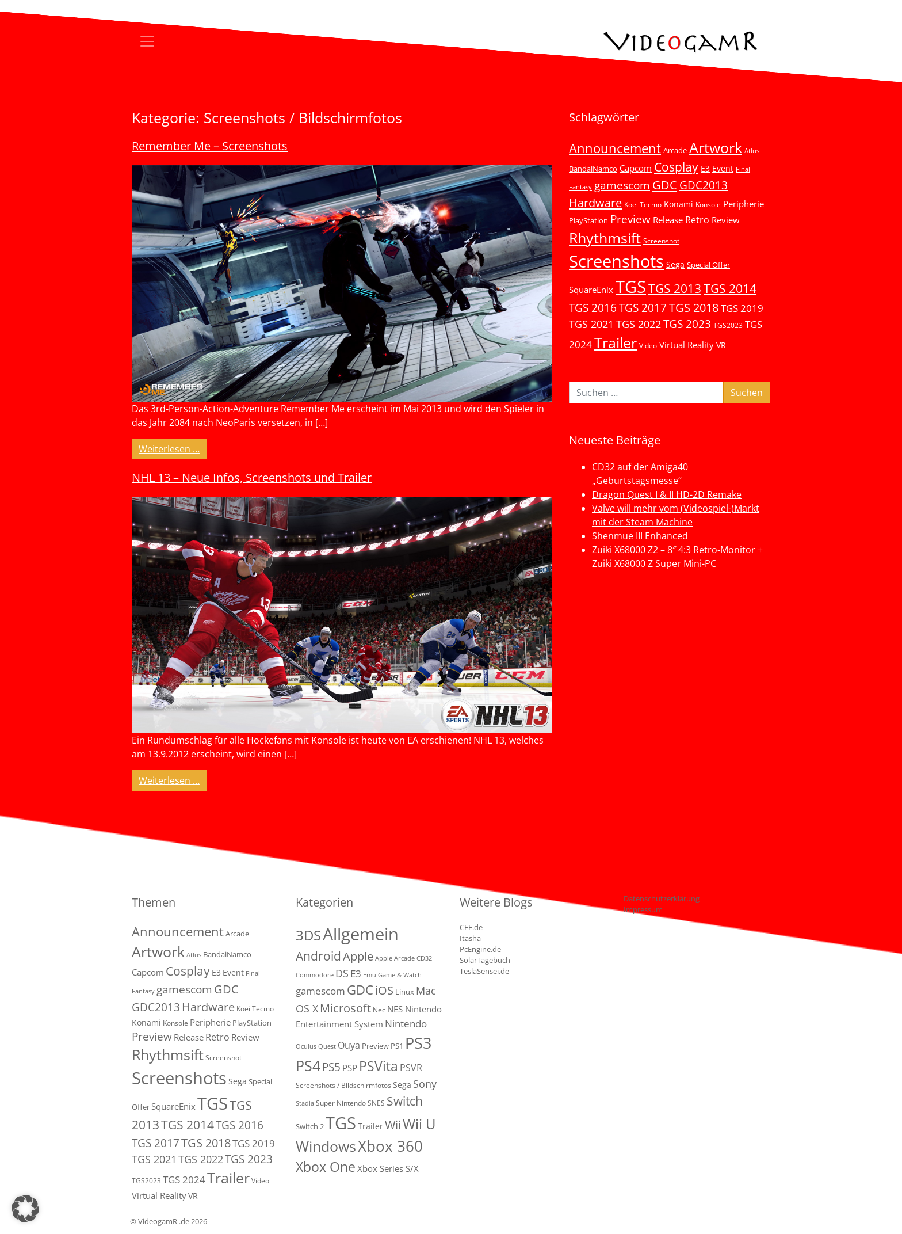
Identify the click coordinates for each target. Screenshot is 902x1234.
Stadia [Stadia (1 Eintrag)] (305, 1103)
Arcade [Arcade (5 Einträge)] (675, 150)
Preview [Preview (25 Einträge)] (630, 219)
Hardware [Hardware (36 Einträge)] (595, 203)
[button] (25, 1208)
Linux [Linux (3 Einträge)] (404, 992)
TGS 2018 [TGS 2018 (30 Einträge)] (693, 307)
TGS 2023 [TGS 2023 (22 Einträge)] (687, 324)
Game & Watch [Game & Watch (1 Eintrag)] (400, 975)
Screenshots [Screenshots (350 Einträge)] (616, 261)
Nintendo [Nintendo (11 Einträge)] (406, 1023)
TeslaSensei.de (484, 971)
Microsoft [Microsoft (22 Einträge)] (345, 1008)
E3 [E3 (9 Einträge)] (355, 973)
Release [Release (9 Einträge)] (668, 220)
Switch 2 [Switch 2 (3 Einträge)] (310, 1126)
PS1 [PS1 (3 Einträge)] (397, 1046)
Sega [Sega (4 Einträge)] (402, 1084)
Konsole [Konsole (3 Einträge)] (708, 204)
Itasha (470, 938)
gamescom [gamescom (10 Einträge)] (320, 990)
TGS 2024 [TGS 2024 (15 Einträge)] (184, 1179)
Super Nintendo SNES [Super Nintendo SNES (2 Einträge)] (350, 1103)
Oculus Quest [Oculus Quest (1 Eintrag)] (316, 1046)
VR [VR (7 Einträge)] (721, 345)
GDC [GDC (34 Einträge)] (664, 185)
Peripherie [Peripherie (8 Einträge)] (743, 204)
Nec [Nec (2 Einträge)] (379, 1010)
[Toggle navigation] (147, 41)
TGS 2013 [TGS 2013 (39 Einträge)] (674, 288)
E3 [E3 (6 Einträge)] (705, 168)
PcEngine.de (480, 949)
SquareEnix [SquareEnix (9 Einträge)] (591, 289)
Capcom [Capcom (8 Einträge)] (636, 168)
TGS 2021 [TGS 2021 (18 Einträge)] (591, 324)
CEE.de (471, 927)
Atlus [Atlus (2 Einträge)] (751, 151)
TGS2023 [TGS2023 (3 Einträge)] (728, 325)
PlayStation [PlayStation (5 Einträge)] (588, 220)
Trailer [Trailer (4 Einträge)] (370, 1126)
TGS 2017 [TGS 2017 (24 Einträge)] (643, 307)
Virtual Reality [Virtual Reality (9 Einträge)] (686, 345)
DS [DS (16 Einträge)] (342, 973)
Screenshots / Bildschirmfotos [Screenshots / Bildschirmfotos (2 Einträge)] (343, 1085)
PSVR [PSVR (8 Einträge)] (411, 1067)
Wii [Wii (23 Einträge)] (393, 1125)
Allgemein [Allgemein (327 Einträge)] (361, 934)
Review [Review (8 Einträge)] (726, 220)
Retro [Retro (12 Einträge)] (697, 220)
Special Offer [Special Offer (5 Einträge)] (708, 265)
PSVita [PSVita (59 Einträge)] (378, 1066)
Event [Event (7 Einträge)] (722, 168)
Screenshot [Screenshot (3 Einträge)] (661, 240)
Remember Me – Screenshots (210, 146)
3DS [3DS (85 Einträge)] (308, 935)
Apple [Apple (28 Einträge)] (358, 956)
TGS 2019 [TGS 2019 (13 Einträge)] (742, 308)
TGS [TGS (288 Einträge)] (341, 1122)
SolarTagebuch (485, 960)
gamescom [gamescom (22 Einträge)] (622, 185)
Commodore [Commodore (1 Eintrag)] (315, 975)
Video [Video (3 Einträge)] (648, 345)
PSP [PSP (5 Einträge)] (349, 1067)
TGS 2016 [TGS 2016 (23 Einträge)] (593, 307)
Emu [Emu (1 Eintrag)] (369, 975)
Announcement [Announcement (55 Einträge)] (615, 148)
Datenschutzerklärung (662, 898)
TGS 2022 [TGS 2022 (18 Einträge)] (638, 324)
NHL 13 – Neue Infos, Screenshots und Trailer (252, 477)
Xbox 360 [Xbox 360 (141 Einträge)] (390, 1146)
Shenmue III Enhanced (640, 536)
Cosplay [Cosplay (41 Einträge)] (676, 167)
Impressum (643, 909)
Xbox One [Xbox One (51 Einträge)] (326, 1167)
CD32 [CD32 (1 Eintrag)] (424, 958)
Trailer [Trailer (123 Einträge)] (615, 342)
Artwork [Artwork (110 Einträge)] (715, 147)
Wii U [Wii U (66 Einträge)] (419, 1124)
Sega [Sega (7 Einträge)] (675, 264)
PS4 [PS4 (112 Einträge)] (308, 1065)
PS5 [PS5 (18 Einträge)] (331, 1067)
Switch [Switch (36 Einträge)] (405, 1100)
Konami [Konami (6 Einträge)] (678, 204)
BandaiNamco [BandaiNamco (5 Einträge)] (593, 168)
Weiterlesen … (173, 448)
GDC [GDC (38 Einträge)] (360, 989)
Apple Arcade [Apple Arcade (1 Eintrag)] (395, 958)
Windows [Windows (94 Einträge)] (326, 1146)
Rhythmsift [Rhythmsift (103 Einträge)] (605, 237)
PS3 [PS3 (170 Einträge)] (418, 1042)
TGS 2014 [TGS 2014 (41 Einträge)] (730, 288)
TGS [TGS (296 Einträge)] (631, 286)
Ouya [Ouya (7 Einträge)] (349, 1045)
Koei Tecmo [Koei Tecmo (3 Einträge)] (643, 204)
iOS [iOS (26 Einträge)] (384, 990)
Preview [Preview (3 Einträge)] (375, 1046)
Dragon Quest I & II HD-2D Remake (667, 494)
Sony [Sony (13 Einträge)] (425, 1084)
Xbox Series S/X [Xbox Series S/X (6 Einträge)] (388, 1168)
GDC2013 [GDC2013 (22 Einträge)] (703, 185)
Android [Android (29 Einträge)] (318, 956)
